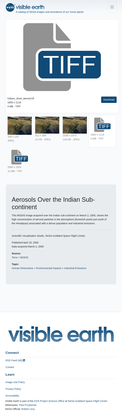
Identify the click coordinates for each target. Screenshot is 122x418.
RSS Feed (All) (15, 360)
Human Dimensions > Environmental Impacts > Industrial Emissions (49, 268)
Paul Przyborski (27, 405)
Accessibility (12, 395)
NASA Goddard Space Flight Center (87, 401)
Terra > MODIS (20, 257)
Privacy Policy (13, 389)
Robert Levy (28, 409)
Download (108, 99)
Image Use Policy (15, 382)
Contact (10, 367)
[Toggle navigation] (112, 7)
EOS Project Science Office (49, 401)
